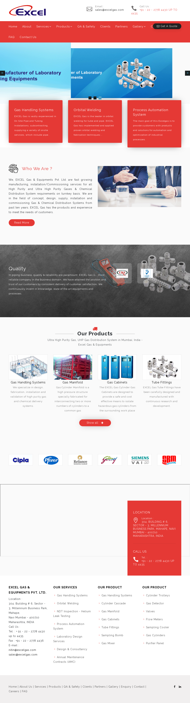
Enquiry (126, 686)
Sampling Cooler (157, 627)
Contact (139, 686)
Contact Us (28, 37)
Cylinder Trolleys (158, 595)
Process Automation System (150, 112)
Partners (121, 26)
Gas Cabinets (117, 382)
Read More (21, 222)
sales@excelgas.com (109, 9)
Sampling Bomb (112, 635)
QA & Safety (86, 26)
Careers (14, 691)
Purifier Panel (155, 643)
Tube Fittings (162, 382)
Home (13, 26)
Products (63, 26)
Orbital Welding (87, 110)
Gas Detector (155, 603)
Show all (95, 422)
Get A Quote (167, 26)
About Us (25, 686)
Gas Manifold (73, 382)
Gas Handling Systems (34, 110)
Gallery (138, 26)
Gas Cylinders (155, 635)
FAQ (12, 37)
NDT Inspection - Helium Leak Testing (72, 613)
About (26, 26)
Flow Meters (154, 619)
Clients (105, 26)
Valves (150, 611)
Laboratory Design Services (67, 639)
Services (42, 26)
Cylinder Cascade (113, 603)
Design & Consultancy (72, 649)
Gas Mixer (108, 643)
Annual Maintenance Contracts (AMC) (68, 659)
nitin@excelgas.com (22, 649)
